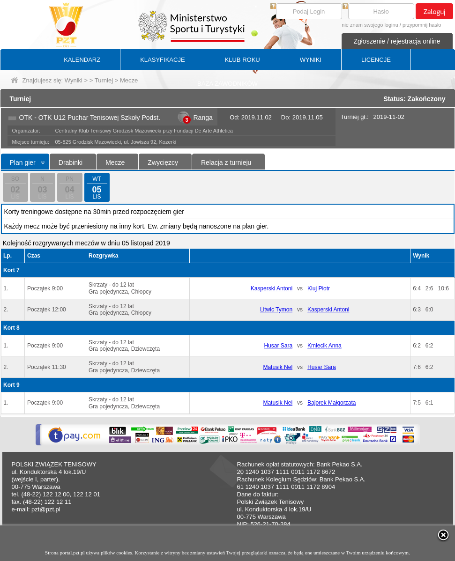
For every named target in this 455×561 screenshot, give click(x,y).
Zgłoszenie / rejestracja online (396, 41)
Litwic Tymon (276, 309)
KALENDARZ (82, 59)
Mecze (115, 162)
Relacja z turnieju (226, 162)
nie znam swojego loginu (370, 25)
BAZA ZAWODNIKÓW (227, 83)
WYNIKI (310, 59)
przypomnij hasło (422, 25)
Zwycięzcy (163, 162)
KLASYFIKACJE (162, 59)
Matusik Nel (277, 367)
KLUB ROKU (242, 59)
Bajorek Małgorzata (331, 402)
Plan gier (23, 162)
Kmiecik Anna (324, 345)
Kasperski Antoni (271, 288)
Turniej (104, 80)
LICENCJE (376, 59)
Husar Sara (278, 345)
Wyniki (73, 80)
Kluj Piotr (318, 288)
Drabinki (70, 162)
